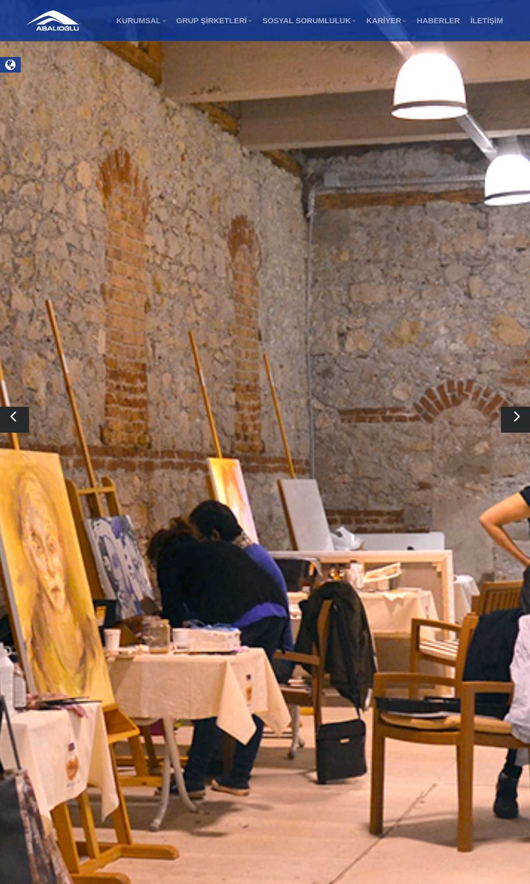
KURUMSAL (141, 20)
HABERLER (438, 20)
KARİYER (386, 20)
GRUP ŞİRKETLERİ (214, 20)
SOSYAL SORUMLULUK (309, 20)
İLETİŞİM (486, 20)
